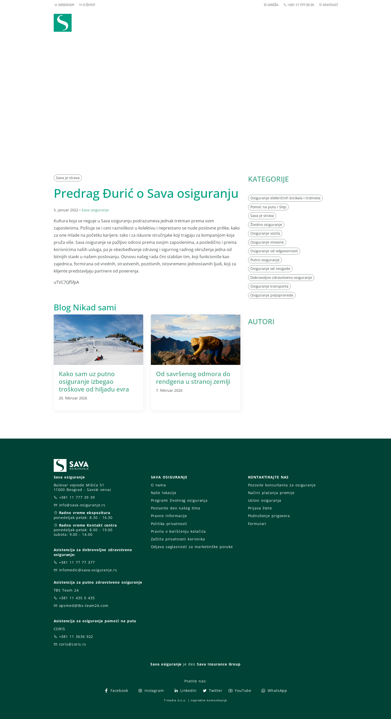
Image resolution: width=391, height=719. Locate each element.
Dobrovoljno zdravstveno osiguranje (281, 277)
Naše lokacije (163, 492)
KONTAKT (330, 4)
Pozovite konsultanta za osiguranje (282, 485)
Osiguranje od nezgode (270, 268)
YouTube (239, 690)
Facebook (116, 690)
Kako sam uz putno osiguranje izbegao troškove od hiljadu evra (94, 381)
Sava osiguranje (95, 210)
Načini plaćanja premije (271, 492)
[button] (328, 23)
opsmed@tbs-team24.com (83, 605)
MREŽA (272, 4)
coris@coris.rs (72, 644)
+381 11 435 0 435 (77, 597)
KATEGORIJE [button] (268, 179)
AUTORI (261, 321)
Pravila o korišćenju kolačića (178, 531)
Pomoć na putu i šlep (268, 206)
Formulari (257, 523)
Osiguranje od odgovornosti (274, 250)
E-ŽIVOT (89, 4)
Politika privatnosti (169, 523)
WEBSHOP (66, 4)
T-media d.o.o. (175, 700)
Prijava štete (237, 22)
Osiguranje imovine (267, 242)
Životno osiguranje (266, 224)
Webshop (160, 22)
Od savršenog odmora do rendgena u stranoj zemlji (193, 377)
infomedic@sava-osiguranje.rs (88, 570)
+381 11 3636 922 (76, 636)
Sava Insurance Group (219, 664)
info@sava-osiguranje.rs (82, 505)
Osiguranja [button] (193, 22)
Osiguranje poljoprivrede (271, 295)
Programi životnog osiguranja (179, 500)
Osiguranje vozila (265, 233)
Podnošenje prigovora (269, 515)
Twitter (212, 690)
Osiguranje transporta (269, 286)
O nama (158, 485)
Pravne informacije (169, 515)
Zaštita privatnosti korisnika (178, 539)
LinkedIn (185, 690)
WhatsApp (274, 690)
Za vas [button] (301, 22)
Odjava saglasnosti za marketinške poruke (192, 546)
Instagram (151, 690)
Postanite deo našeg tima (175, 508)
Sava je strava (68, 177)
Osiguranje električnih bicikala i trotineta (285, 197)
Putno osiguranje (265, 259)
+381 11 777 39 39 (300, 4)
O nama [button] (270, 22)
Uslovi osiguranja (265, 500)
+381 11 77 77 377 (77, 562)
